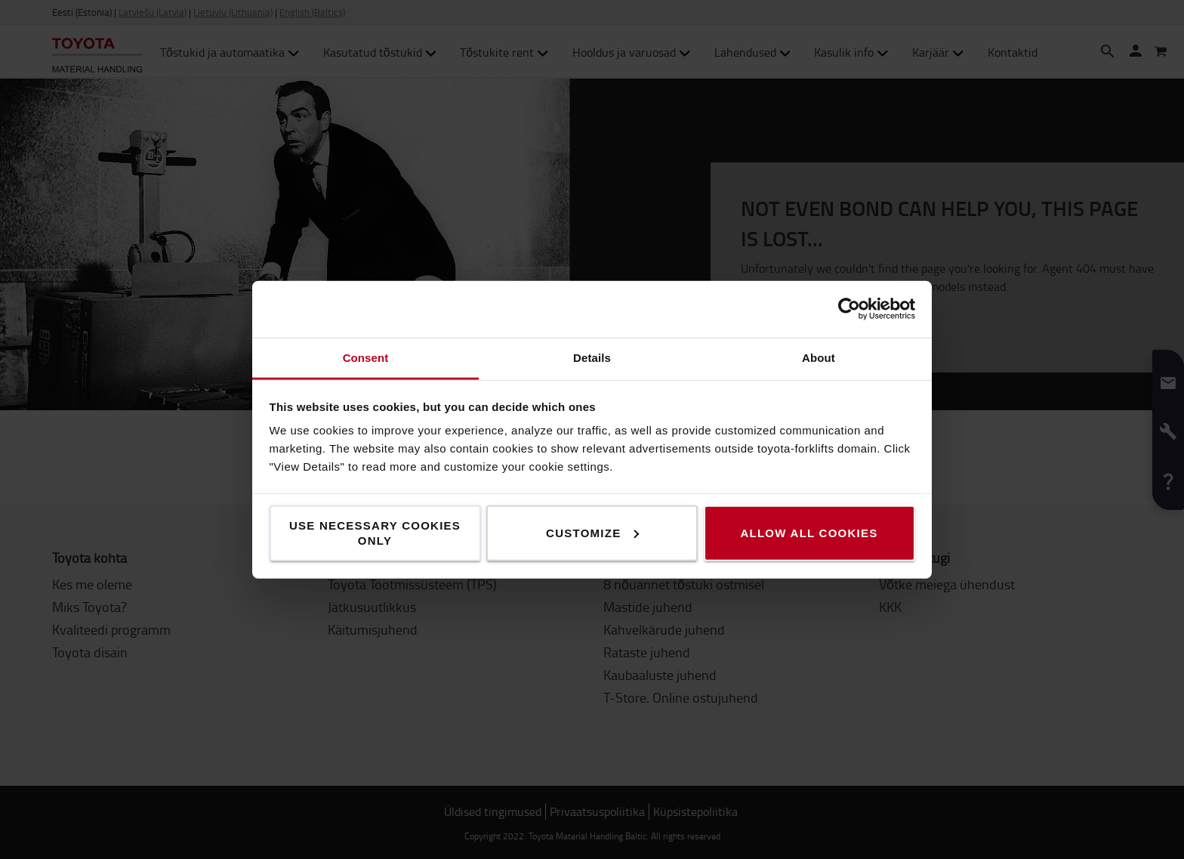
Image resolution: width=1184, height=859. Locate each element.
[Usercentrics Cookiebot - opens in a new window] (849, 309)
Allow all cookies (808, 532)
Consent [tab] (366, 357)
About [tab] (818, 357)
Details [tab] (592, 357)
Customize (592, 532)
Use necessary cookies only (375, 532)
